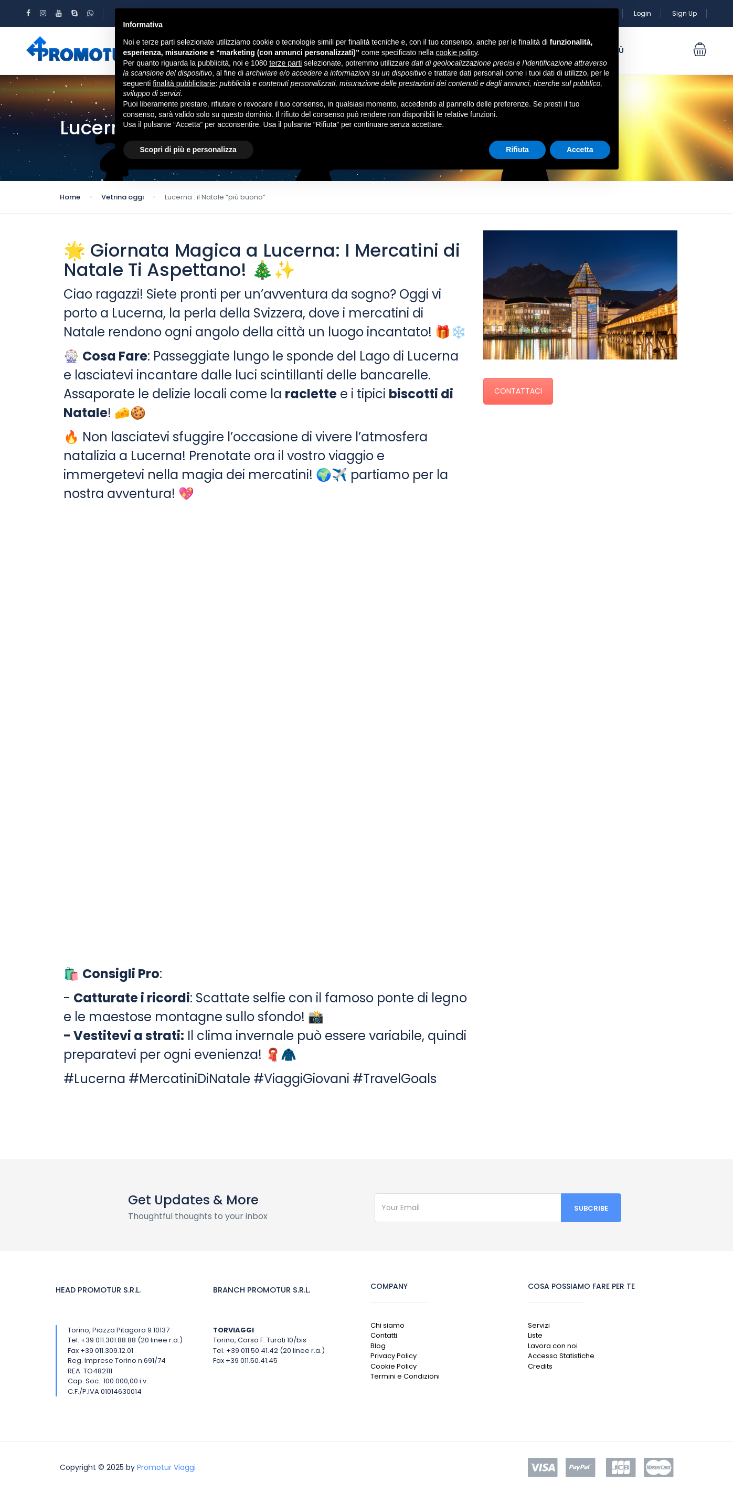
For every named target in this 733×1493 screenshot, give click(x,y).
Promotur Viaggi (166, 1467)
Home (70, 197)
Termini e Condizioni (405, 1376)
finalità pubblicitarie (184, 83)
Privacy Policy (393, 1356)
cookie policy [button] (456, 52)
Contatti (383, 1335)
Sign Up (684, 13)
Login (642, 13)
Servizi (539, 1325)
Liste (535, 1335)
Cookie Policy (393, 1366)
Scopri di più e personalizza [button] (188, 149)
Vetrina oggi (122, 197)
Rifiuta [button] (517, 149)
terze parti (285, 63)
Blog (378, 1346)
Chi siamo (387, 1325)
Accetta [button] (580, 149)
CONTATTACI (518, 391)
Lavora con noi (553, 1346)
